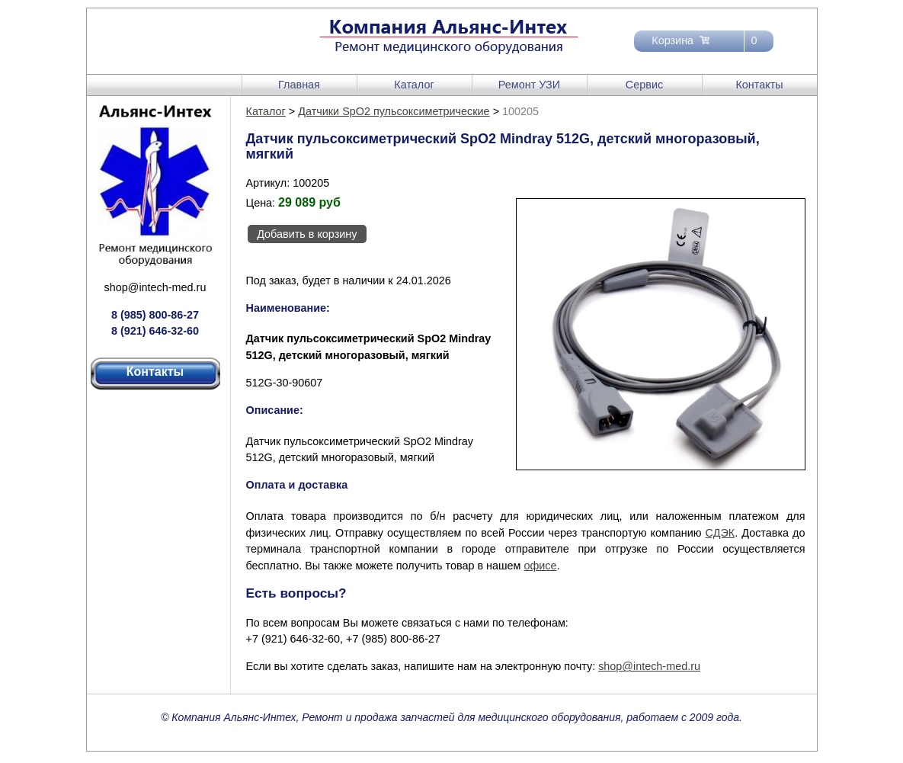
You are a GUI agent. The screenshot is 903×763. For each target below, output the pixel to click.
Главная (299, 85)
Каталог (414, 85)
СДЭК (720, 533)
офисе (540, 565)
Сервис (644, 85)
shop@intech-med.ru (155, 287)
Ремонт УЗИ (529, 85)
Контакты (759, 85)
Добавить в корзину (307, 234)
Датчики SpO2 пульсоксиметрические (393, 111)
